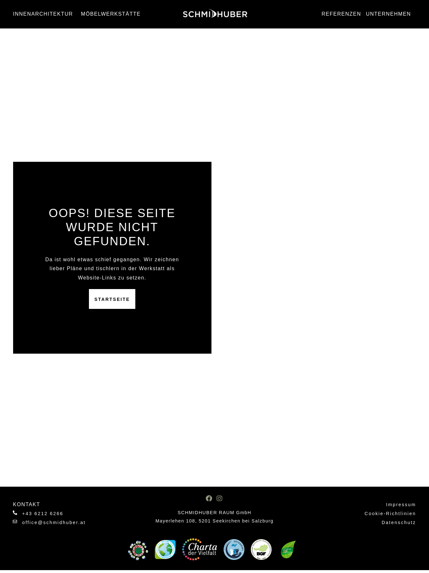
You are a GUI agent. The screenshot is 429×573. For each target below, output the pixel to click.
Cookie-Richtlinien (390, 513)
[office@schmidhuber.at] (15, 522)
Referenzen (341, 14)
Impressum (401, 504)
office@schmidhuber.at (54, 522)
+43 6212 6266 (43, 513)
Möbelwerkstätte (112, 14)
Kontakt (26, 504)
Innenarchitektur (44, 14)
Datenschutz (399, 522)
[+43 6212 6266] (15, 513)
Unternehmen (390, 14)
